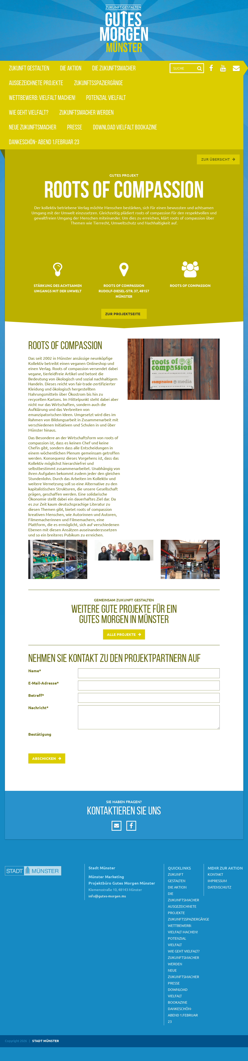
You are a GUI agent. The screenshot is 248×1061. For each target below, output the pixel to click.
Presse (74, 127)
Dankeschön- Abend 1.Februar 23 (44, 141)
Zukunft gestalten (29, 68)
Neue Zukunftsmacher (32, 127)
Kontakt (215, 874)
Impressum (217, 880)
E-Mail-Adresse (43, 683)
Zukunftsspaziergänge (98, 82)
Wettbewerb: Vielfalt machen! (42, 97)
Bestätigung (39, 734)
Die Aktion (70, 68)
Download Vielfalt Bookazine (125, 127)
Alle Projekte (121, 634)
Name (34, 670)
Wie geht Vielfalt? (28, 112)
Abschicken (44, 758)
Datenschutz (219, 887)
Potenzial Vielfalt (106, 97)
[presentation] (115, 741)
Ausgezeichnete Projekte (36, 82)
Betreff (36, 695)
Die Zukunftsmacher (114, 68)
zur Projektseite (122, 313)
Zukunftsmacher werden (86, 112)
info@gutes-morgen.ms (107, 896)
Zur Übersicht (215, 159)
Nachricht (38, 707)
